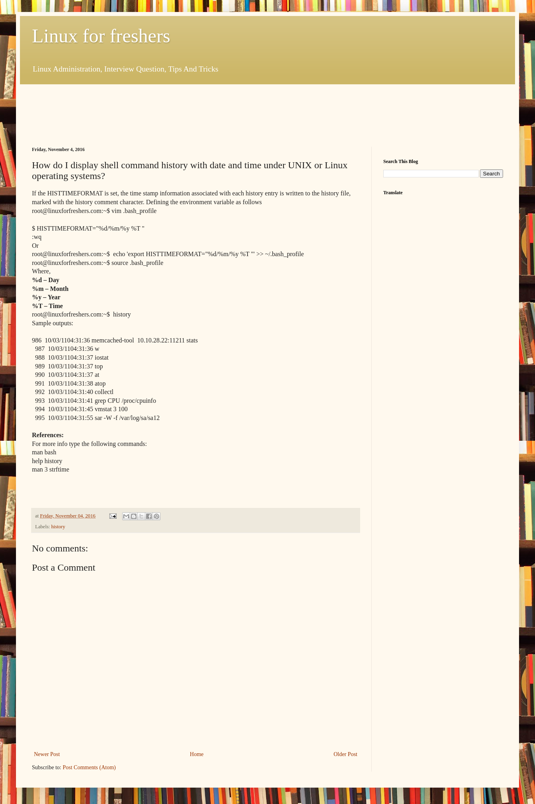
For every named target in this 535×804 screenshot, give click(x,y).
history (58, 526)
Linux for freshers (101, 35)
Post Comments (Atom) (89, 767)
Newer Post (47, 754)
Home (197, 754)
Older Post (346, 754)
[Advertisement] (177, 114)
